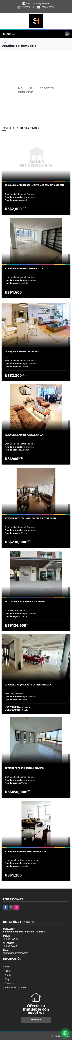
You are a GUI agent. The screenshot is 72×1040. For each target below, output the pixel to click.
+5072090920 (27, 7)
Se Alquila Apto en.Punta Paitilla (24, 435)
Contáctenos (11, 983)
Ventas (8, 970)
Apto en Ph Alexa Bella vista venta (25, 601)
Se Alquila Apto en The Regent (22, 352)
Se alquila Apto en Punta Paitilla (24, 268)
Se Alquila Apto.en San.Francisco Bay (26, 851)
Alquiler (8, 974)
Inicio (4, 42)
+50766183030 (47, 7)
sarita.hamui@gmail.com (15, 952)
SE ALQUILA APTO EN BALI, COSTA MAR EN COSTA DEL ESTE (34, 185)
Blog (7, 979)
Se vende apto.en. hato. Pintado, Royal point (30, 518)
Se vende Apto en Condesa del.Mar (24, 768)
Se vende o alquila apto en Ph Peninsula (28, 685)
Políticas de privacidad (16, 987)
